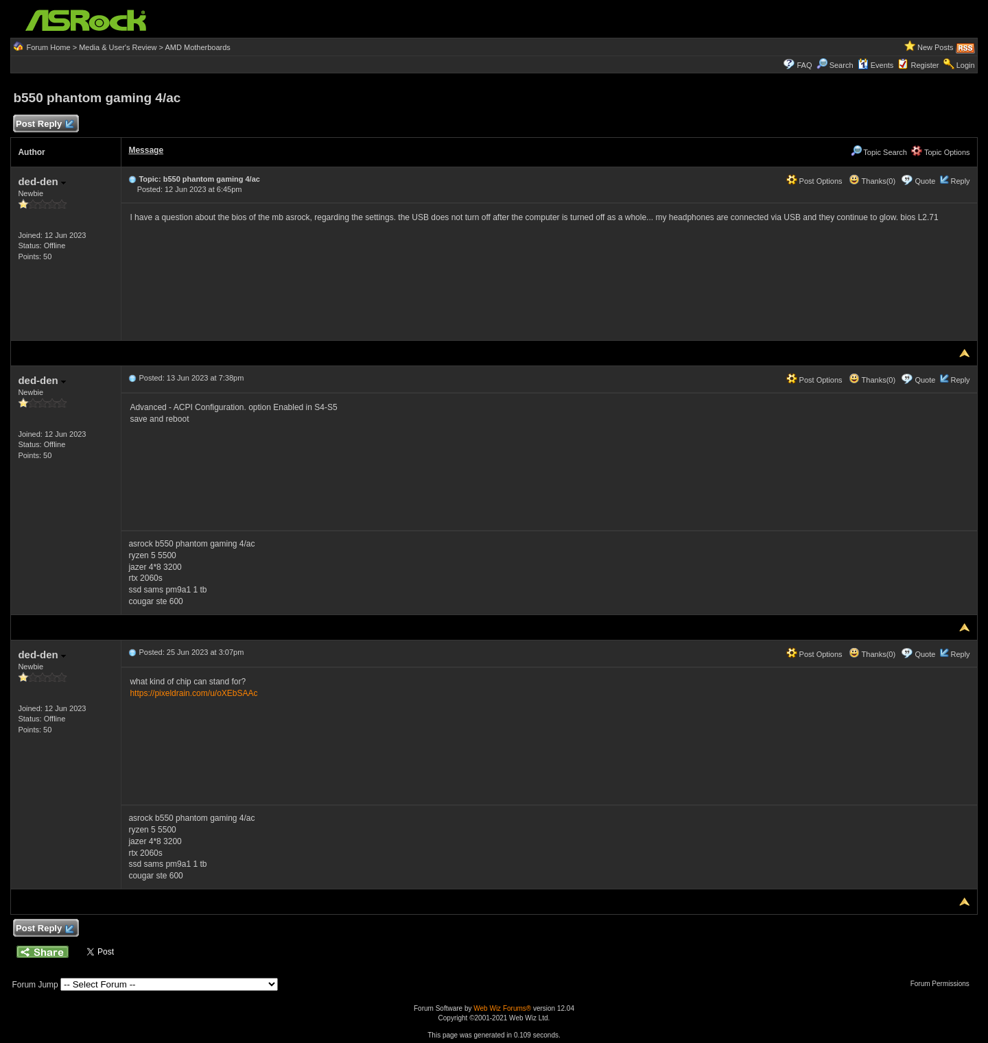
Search (842, 65)
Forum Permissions (943, 983)
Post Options (814, 181)
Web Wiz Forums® (502, 1008)
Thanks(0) (872, 181)
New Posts (935, 47)
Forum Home (48, 47)
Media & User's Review (117, 47)
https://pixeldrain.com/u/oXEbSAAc (193, 693)
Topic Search (879, 152)
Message (145, 150)
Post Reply (44, 124)
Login (965, 65)
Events (876, 65)
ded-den (42, 181)
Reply (959, 181)
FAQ (804, 65)
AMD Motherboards (198, 47)
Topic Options (940, 152)
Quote (925, 181)
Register (925, 65)
